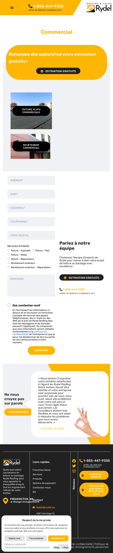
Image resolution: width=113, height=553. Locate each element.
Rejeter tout (14, 538)
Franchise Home (41, 470)
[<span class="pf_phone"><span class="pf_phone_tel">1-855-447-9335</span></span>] (30, 6)
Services (37, 474)
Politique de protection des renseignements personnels (83, 545)
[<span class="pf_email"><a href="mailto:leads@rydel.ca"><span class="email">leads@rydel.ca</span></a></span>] (34, 507)
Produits (37, 478)
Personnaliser (36, 538)
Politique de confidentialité (77, 544)
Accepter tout (58, 538)
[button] (12, 7)
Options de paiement (44, 483)
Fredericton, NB (21, 499)
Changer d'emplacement (24, 502)
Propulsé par (61, 546)
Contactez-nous (42, 487)
